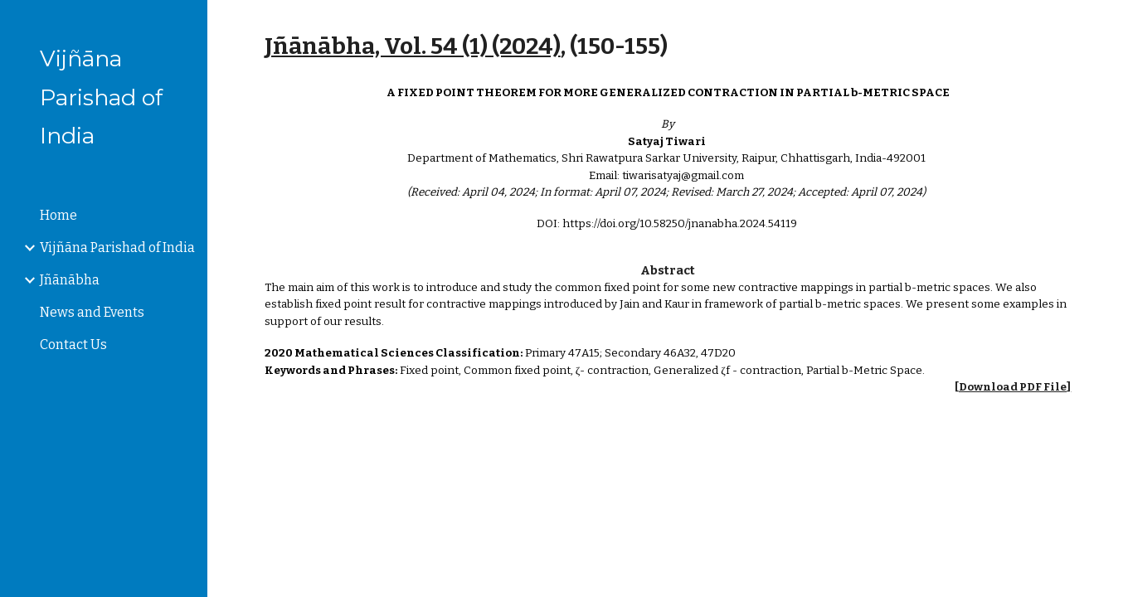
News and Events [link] (92, 312)
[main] (668, 46)
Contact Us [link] (73, 344)
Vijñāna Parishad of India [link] (117, 247)
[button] (1108, 23)
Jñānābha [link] (70, 280)
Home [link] (58, 215)
